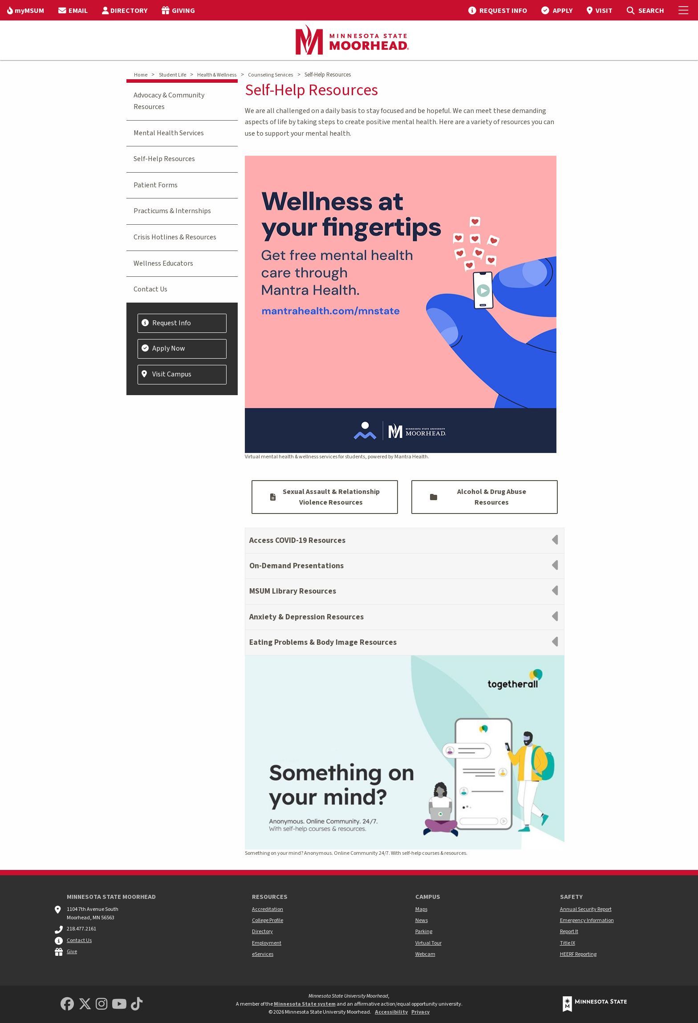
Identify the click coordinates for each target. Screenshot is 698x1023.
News (421, 920)
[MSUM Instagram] (101, 1004)
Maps (421, 909)
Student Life (172, 75)
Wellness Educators (163, 263)
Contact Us (150, 289)
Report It (569, 931)
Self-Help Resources (164, 159)
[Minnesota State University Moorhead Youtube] (119, 1004)
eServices (262, 954)
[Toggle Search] (645, 10)
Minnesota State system (305, 1004)
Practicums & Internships (172, 211)
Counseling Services (270, 75)
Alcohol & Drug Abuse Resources (478, 497)
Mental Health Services (169, 133)
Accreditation (267, 909)
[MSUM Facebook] (67, 1004)
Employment (266, 943)
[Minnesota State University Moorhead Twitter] (85, 1004)
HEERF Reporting (578, 954)
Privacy (420, 1012)
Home (140, 75)
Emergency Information (587, 920)
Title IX (567, 943)
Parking (423, 931)
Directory (262, 931)
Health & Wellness (216, 75)
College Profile (267, 920)
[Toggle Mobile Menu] (684, 10)
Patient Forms (156, 185)
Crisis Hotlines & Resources (175, 237)
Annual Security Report (586, 909)
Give (72, 951)
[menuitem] (25, 10)
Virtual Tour (428, 943)
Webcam (425, 954)
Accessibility (391, 1012)
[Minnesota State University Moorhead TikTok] (136, 1004)
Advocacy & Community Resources (169, 101)
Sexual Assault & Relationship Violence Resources (325, 497)
